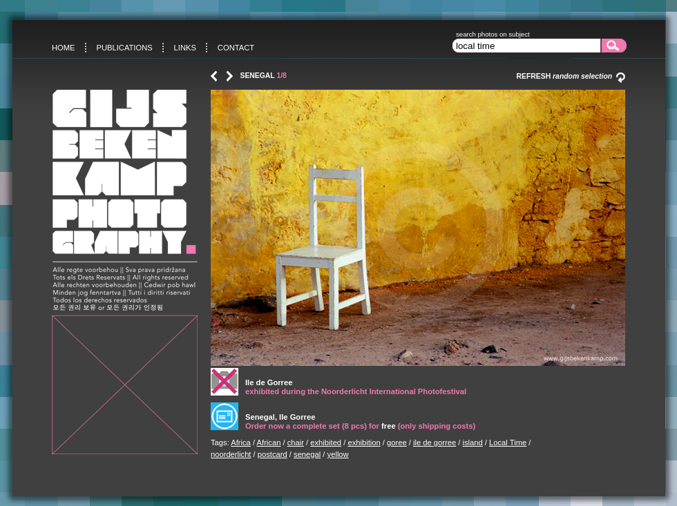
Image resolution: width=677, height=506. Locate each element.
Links (185, 47)
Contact (236, 47)
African (269, 442)
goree (397, 442)
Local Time (507, 442)
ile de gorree (434, 442)
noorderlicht (231, 454)
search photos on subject (493, 34)
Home (63, 47)
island (473, 442)
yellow (338, 454)
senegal (307, 454)
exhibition (363, 442)
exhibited (325, 442)
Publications (124, 47)
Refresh (571, 76)
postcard (272, 454)
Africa (241, 442)
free (388, 426)
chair (295, 442)
